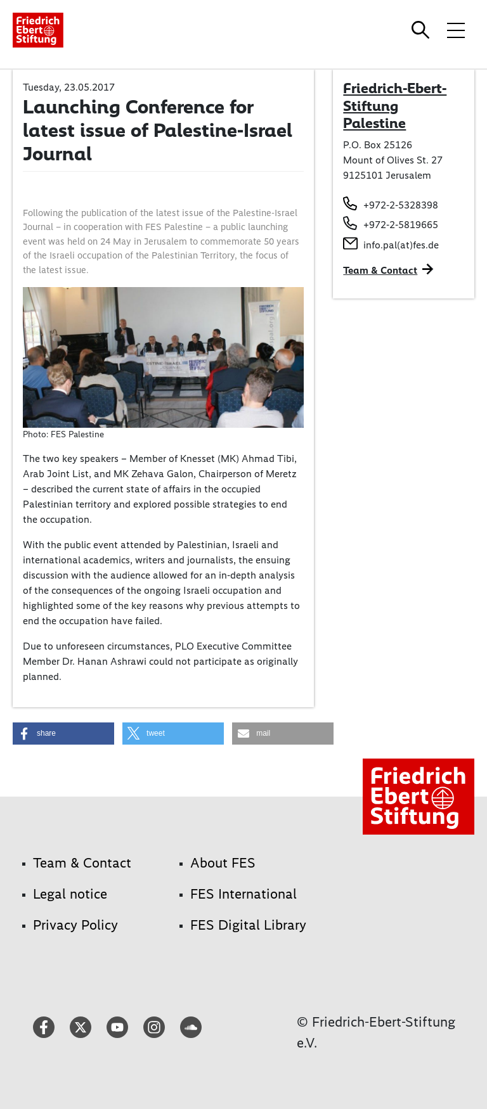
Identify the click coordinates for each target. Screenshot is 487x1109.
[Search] (422, 30)
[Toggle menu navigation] (456, 30)
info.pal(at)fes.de (401, 245)
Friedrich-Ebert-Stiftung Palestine (394, 105)
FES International (243, 893)
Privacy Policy (75, 924)
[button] (63, 733)
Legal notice (70, 893)
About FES (223, 862)
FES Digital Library (248, 924)
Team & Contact (380, 270)
